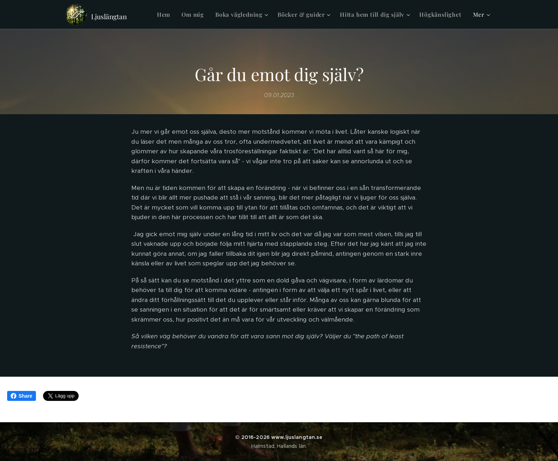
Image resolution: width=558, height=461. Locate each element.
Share (21, 396)
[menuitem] (165, 14)
